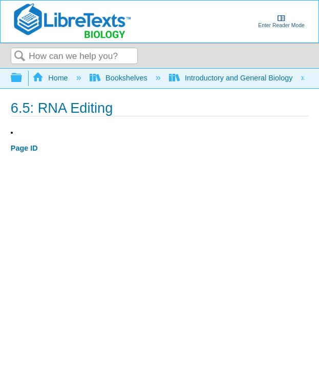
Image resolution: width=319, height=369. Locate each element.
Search (20, 57)
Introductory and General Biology (232, 78)
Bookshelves (120, 78)
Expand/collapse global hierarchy (23, 78)
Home (51, 78)
